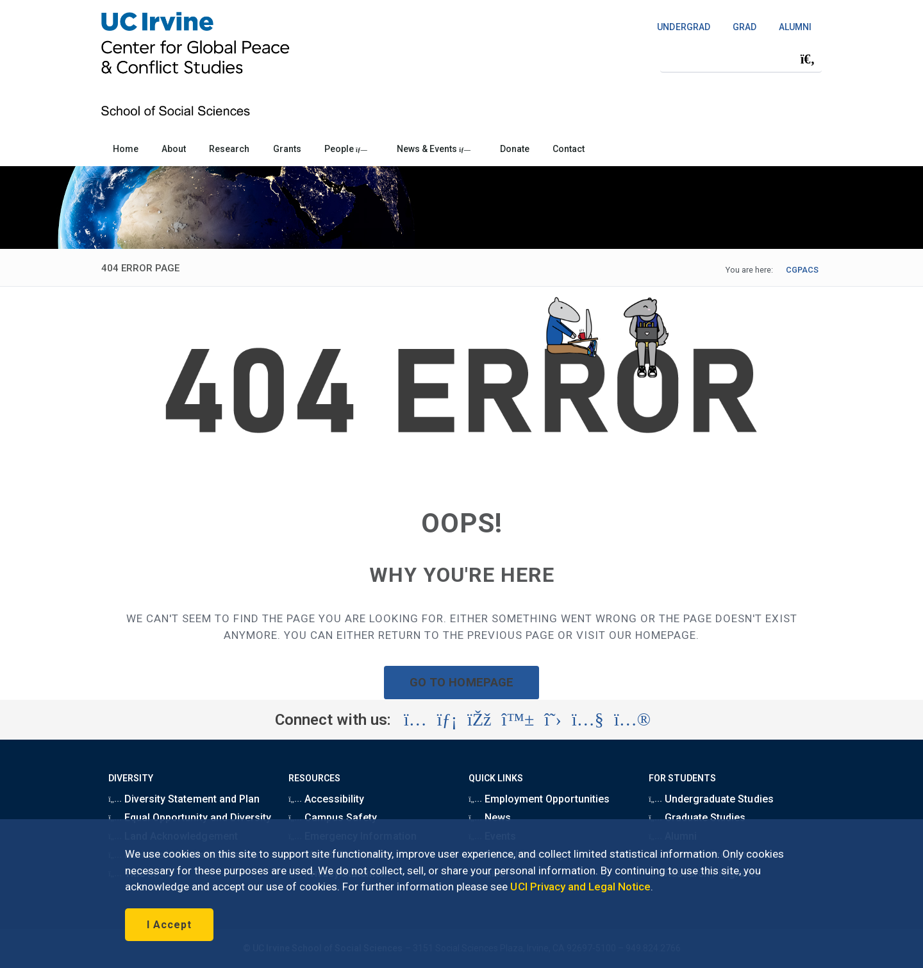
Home (125, 149)
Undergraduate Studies (711, 799)
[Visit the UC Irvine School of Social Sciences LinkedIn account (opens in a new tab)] (447, 719)
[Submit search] (808, 59)
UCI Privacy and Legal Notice (580, 886)
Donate (514, 149)
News (490, 817)
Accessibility (326, 799)
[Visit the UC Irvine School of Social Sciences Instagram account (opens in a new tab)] (415, 719)
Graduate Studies (697, 817)
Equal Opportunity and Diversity (189, 817)
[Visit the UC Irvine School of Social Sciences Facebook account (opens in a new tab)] (479, 719)
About (174, 149)
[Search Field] (741, 58)
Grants (287, 149)
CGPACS (802, 270)
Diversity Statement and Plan (184, 799)
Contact (569, 149)
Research (229, 149)
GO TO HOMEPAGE (461, 682)
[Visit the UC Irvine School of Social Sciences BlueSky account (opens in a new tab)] (518, 719)
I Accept (169, 925)
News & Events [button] (433, 149)
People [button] (345, 149)
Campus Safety (332, 817)
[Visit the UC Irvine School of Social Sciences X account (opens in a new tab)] (552, 719)
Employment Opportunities (539, 799)
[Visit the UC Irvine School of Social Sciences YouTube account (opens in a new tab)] (588, 719)
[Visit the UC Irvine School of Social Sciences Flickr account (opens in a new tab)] (632, 719)
